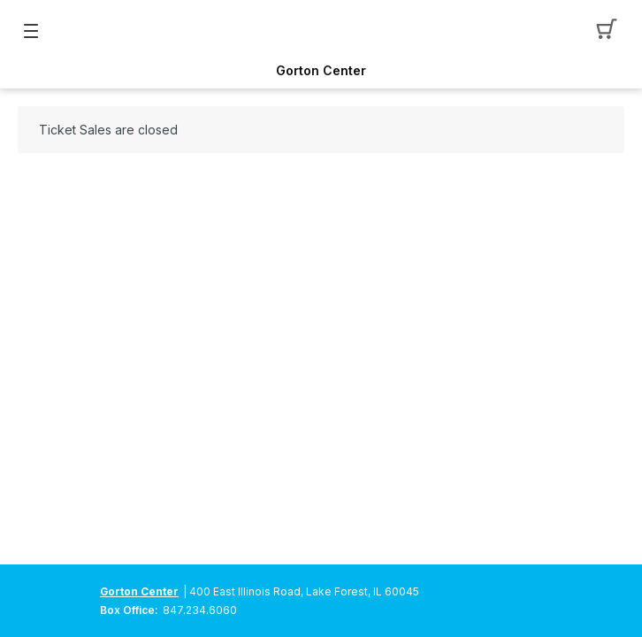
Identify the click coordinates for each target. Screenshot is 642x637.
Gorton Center (321, 71)
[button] (611, 31)
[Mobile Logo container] (321, 31)
